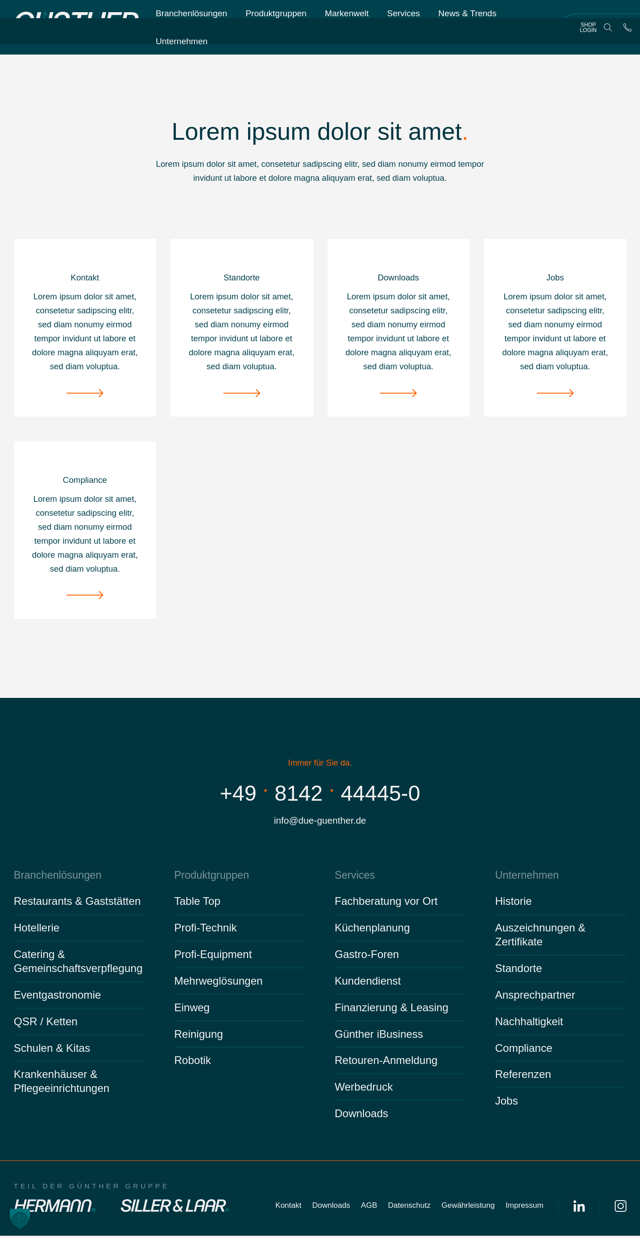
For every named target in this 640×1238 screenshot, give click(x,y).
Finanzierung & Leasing (391, 1010)
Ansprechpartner (535, 997)
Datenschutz (409, 1208)
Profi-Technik (205, 930)
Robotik (192, 1063)
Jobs (506, 1103)
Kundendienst (368, 983)
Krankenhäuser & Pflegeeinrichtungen (62, 1084)
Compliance (524, 1050)
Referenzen (523, 1077)
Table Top (197, 904)
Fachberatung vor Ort (386, 904)
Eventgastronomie (57, 997)
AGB (369, 1208)
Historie (513, 904)
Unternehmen (181, 45)
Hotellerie (37, 930)
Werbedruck (364, 1089)
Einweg (192, 1010)
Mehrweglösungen (218, 983)
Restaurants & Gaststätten (77, 904)
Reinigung (198, 1036)
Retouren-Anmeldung (386, 1063)
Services (403, 18)
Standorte (518, 971)
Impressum (524, 1208)
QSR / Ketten (46, 1024)
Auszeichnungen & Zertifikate (540, 937)
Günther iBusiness (379, 1036)
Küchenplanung (372, 930)
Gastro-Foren (367, 957)
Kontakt (289, 1208)
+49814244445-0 (320, 792)
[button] (20, 1218)
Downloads (361, 1116)
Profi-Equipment (213, 957)
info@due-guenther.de (320, 821)
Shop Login (588, 31)
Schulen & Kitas (52, 1050)
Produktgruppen (276, 18)
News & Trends (468, 18)
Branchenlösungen (191, 18)
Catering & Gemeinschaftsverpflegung (78, 964)
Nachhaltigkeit (529, 1024)
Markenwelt (347, 18)
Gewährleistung (468, 1208)
